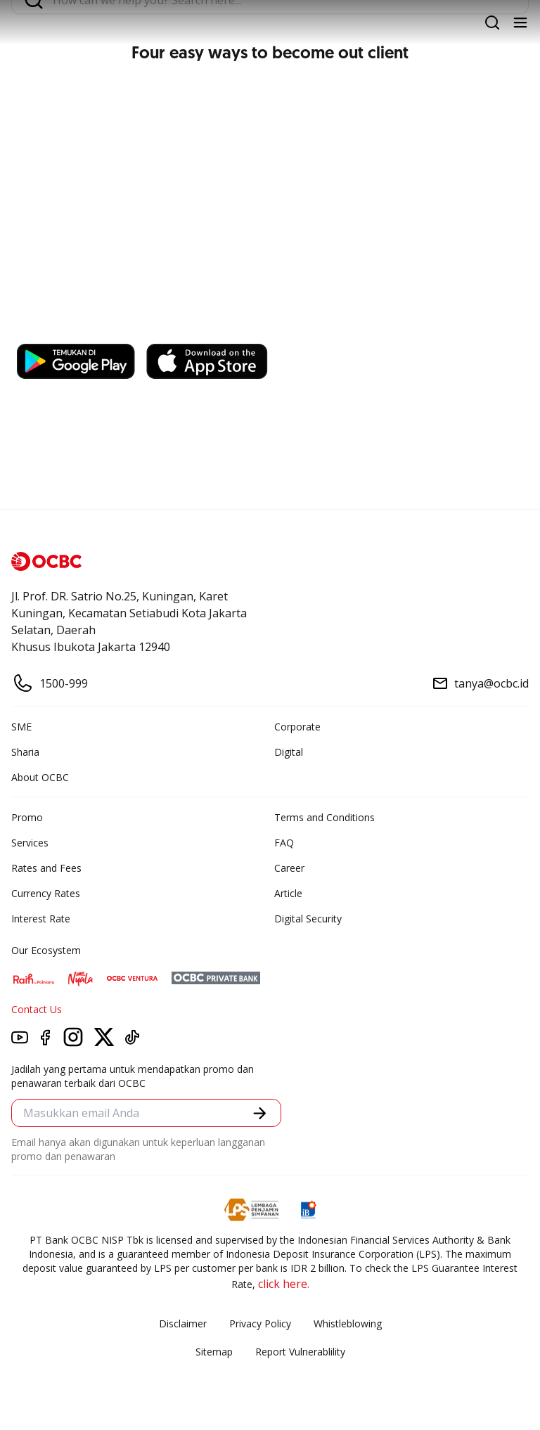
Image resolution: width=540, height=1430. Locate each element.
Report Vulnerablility (300, 1351)
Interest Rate (40, 918)
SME (21, 726)
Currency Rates (45, 893)
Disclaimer (183, 1323)
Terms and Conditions (324, 817)
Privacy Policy (260, 1323)
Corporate (297, 726)
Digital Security (308, 918)
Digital (288, 752)
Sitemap (214, 1351)
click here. (283, 1283)
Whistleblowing (348, 1323)
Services (30, 842)
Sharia (25, 752)
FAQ (284, 842)
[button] (259, 1113)
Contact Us (36, 1009)
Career (289, 868)
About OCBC (40, 777)
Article (288, 893)
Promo (27, 817)
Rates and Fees (46, 868)
